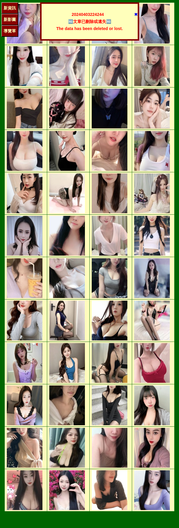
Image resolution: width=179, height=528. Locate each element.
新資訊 (10, 8)
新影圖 (10, 19)
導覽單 (10, 31)
